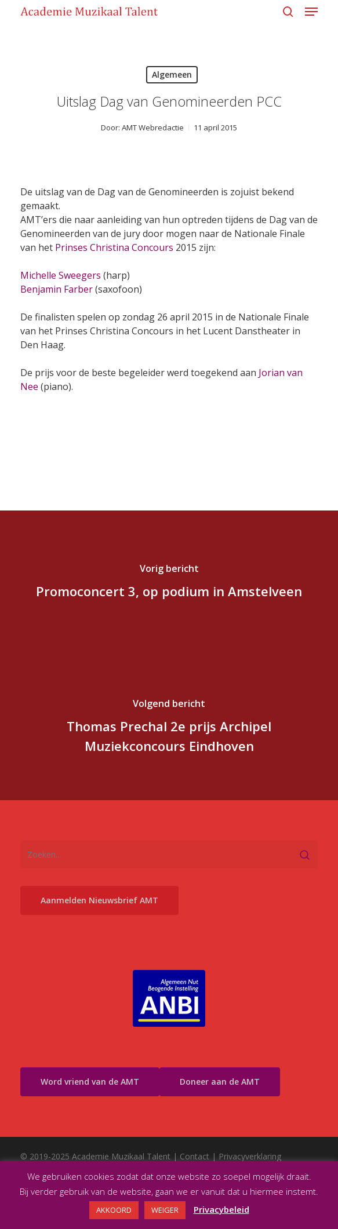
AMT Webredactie (153, 127)
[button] (311, 11)
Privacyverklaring (250, 1156)
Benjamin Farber (56, 289)
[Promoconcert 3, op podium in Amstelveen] (169, 582)
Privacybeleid (221, 1209)
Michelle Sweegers (60, 275)
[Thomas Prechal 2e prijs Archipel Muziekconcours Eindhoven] (169, 727)
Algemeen (172, 74)
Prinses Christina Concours (114, 247)
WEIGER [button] (165, 1210)
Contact (194, 1156)
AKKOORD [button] (114, 1210)
